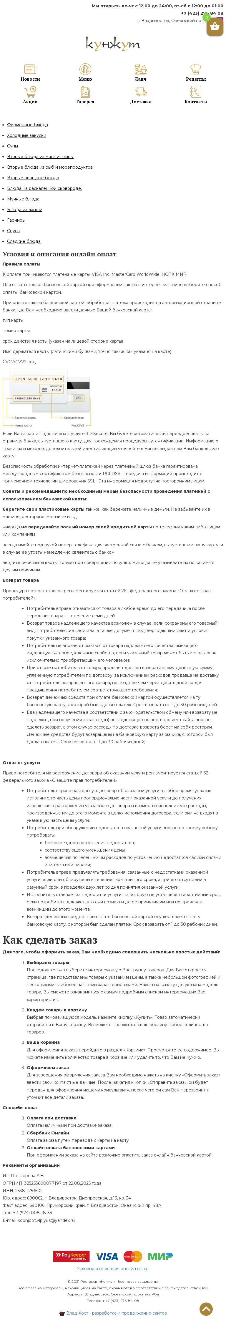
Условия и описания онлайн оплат (113, 1268)
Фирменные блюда (27, 124)
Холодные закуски (26, 135)
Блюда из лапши (24, 209)
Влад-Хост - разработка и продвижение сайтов (113, 1313)
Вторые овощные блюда (33, 177)
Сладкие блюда (24, 241)
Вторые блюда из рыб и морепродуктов (50, 167)
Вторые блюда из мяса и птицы (40, 156)
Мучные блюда (23, 199)
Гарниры (16, 220)
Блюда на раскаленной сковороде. (44, 188)
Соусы (13, 230)
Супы (12, 146)
